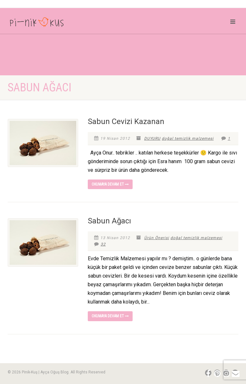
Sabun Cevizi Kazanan (126, 121)
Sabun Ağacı (109, 220)
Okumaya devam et (110, 184)
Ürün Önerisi (156, 238)
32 (100, 244)
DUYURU (152, 138)
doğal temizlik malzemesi (188, 138)
